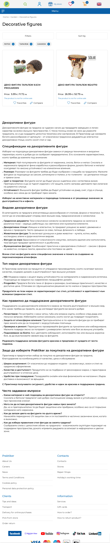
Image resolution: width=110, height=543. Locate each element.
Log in (39, 4)
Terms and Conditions (13, 477)
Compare (36, 103)
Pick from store (10, 518)
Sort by (82, 36)
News (5, 472)
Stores (60, 466)
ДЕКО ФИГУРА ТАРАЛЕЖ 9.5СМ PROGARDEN (22, 86)
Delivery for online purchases (17, 512)
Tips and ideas (9, 501)
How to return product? (69, 518)
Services (61, 501)
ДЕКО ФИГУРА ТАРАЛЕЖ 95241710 (77, 84)
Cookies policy (9, 483)
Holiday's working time (68, 477)
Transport (7, 507)
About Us (7, 461)
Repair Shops (63, 472)
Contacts (61, 461)
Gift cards (62, 507)
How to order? (64, 512)
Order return (8, 523)
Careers (6, 466)
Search (25, 4)
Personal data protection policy (18, 488)
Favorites (19, 103)
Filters (28, 36)
